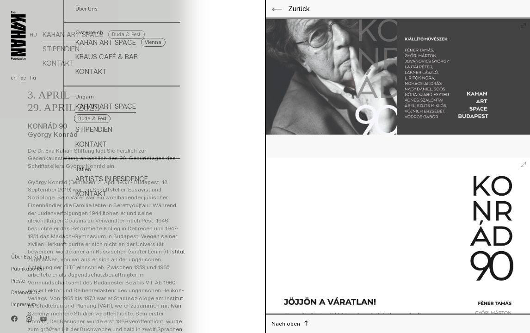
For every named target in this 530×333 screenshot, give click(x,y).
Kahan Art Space (73, 35)
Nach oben (286, 324)
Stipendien (61, 49)
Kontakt (58, 63)
